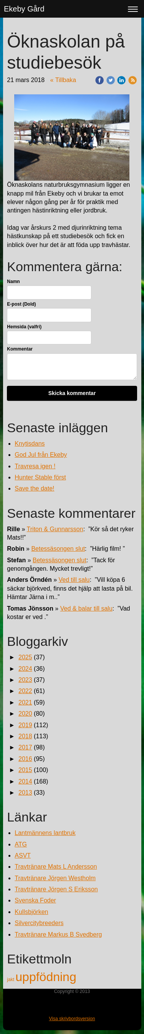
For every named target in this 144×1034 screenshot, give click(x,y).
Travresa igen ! (35, 466)
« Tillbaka (63, 80)
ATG (21, 844)
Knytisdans (30, 443)
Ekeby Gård (24, 9)
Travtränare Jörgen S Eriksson (56, 889)
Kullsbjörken (31, 912)
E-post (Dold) (21, 304)
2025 (25, 657)
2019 (25, 725)
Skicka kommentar (72, 393)
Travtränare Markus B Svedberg (58, 934)
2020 (25, 713)
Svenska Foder (35, 900)
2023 (25, 680)
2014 (25, 781)
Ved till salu (74, 579)
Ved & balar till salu (86, 608)
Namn (13, 281)
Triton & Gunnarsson (55, 529)
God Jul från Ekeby (41, 454)
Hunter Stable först (40, 477)
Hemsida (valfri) (24, 326)
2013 (25, 792)
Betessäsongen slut (58, 548)
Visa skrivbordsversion (72, 1018)
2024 (25, 668)
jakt (11, 979)
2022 (25, 691)
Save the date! (34, 488)
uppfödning (45, 977)
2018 (25, 736)
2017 (25, 747)
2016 (25, 759)
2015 (25, 770)
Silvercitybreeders (39, 923)
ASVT (23, 855)
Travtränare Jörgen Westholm (55, 878)
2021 (25, 702)
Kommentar (20, 349)
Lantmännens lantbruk (45, 833)
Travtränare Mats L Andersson (56, 866)
